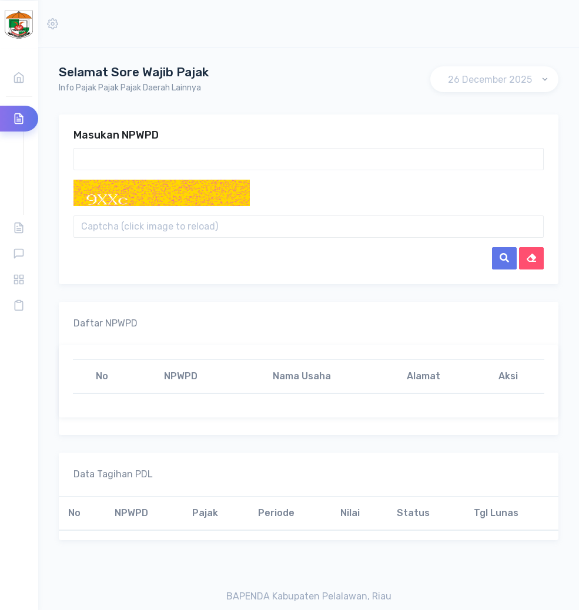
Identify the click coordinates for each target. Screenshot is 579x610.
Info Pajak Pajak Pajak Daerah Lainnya (130, 88)
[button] (52, 23)
